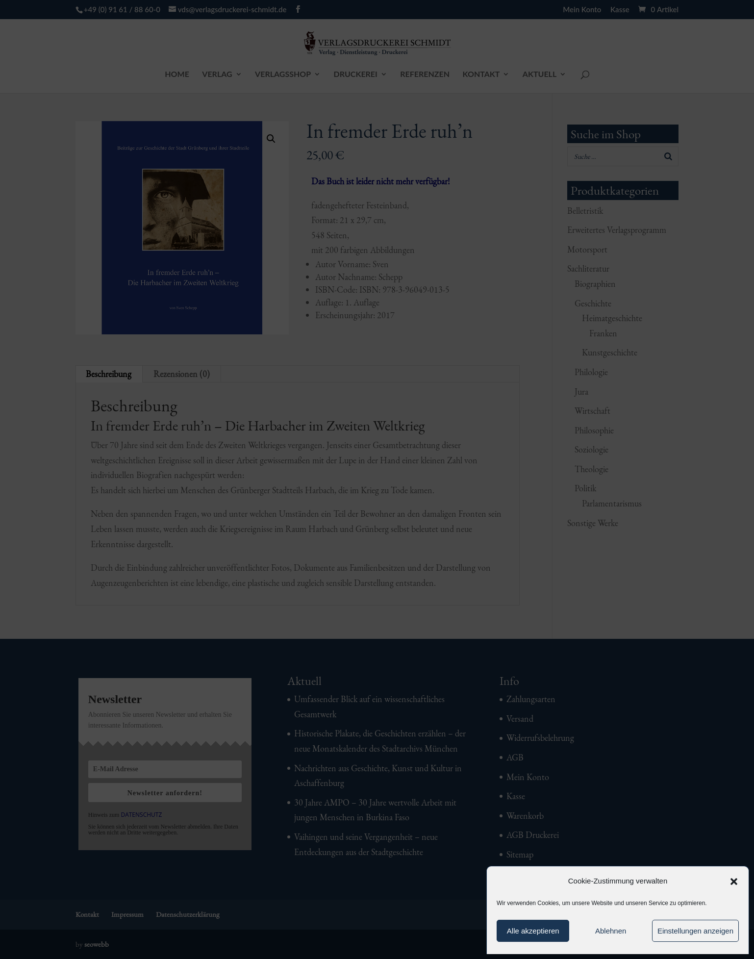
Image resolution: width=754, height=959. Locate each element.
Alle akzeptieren (533, 931)
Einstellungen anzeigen (695, 931)
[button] (734, 881)
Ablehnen (610, 931)
